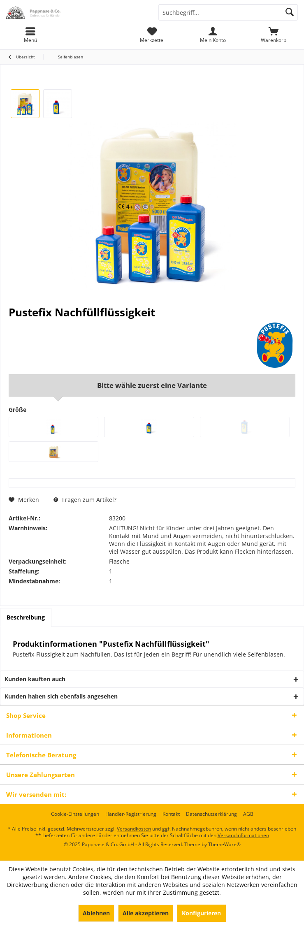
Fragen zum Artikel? (84, 500)
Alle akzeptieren (146, 913)
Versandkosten (134, 828)
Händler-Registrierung (130, 814)
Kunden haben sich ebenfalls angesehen (61, 696)
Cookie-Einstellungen (75, 814)
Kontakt (171, 814)
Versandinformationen (243, 835)
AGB (248, 814)
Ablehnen (96, 913)
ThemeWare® (224, 844)
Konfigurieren (201, 913)
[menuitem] (273, 35)
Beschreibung (26, 617)
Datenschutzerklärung (211, 814)
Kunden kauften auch (35, 679)
